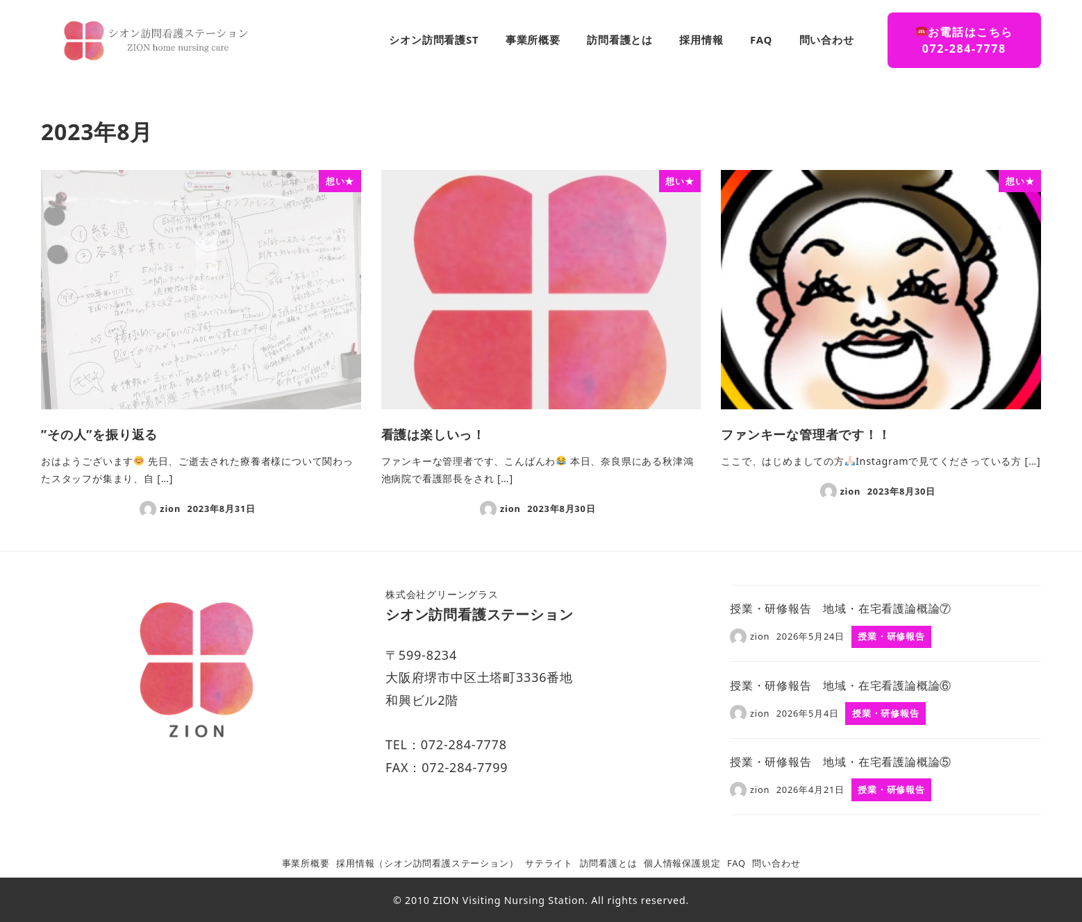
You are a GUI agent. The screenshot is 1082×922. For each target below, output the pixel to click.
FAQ (736, 863)
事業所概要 (306, 863)
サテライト (549, 863)
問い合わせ (776, 863)
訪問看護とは (609, 863)
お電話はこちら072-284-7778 (964, 40)
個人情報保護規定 (682, 863)
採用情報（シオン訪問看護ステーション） (427, 863)
